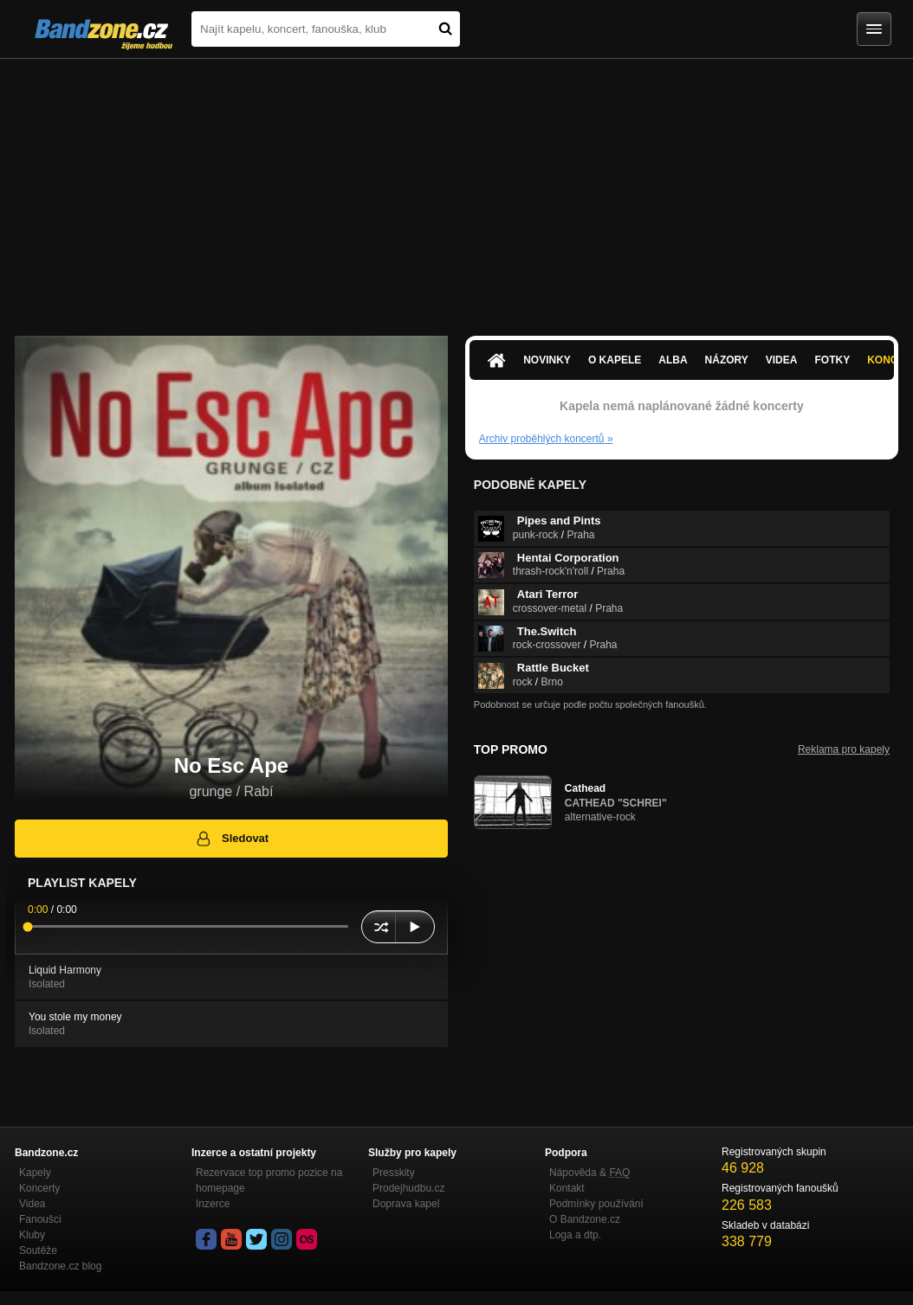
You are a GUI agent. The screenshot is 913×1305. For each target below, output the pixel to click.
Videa (782, 360)
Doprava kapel (405, 1204)
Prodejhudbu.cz (408, 1188)
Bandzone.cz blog (60, 1266)
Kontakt (567, 1188)
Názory (726, 360)
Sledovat (231, 838)
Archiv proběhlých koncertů (546, 439)
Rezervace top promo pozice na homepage (269, 1180)
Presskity (393, 1173)
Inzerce (213, 1204)
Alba (672, 360)
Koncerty (39, 1188)
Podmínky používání (596, 1204)
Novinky (547, 360)
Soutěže (38, 1250)
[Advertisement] (456, 189)
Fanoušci (40, 1219)
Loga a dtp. (575, 1235)
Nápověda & (589, 1173)
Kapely (35, 1173)
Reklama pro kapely (844, 749)
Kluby (32, 1235)
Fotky (832, 360)
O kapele (614, 360)
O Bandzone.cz (584, 1219)
